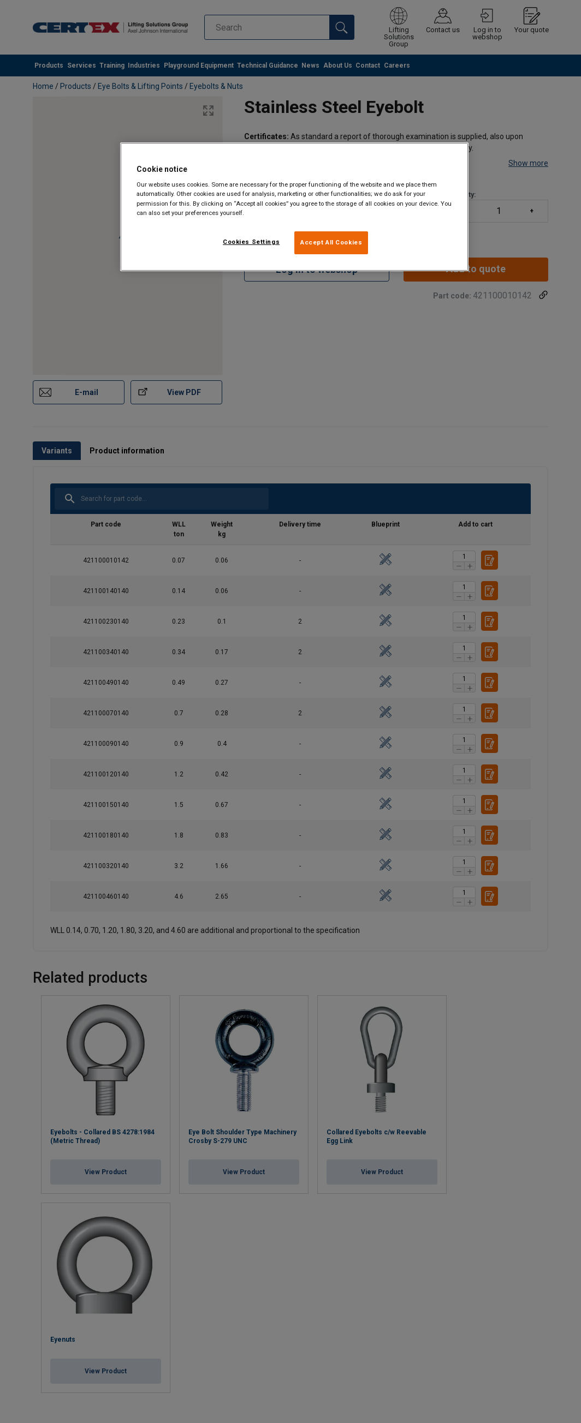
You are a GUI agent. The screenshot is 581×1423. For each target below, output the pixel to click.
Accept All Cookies (331, 242)
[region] (294, 206)
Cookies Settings (251, 242)
